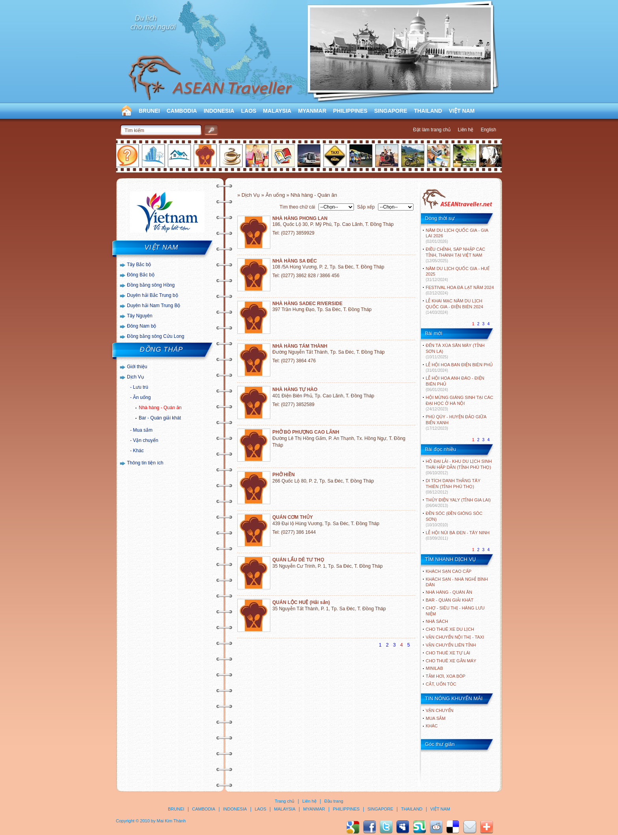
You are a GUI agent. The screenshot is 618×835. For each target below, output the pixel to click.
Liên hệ (466, 129)
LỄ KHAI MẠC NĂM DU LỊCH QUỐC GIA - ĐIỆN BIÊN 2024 (454, 306)
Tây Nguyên (140, 316)
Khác (138, 450)
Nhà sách (437, 621)
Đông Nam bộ (141, 326)
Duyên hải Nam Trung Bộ (153, 305)
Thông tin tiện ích (145, 463)
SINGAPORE (390, 111)
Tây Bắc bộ (139, 264)
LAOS (248, 111)
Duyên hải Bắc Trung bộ (152, 295)
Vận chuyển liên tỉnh (451, 645)
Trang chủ (284, 801)
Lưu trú (140, 387)
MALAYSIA (277, 111)
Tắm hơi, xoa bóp (445, 676)
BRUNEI (149, 111)
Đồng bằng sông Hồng (151, 285)
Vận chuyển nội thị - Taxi (455, 637)
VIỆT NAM (462, 111)
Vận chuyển (145, 440)
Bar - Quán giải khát (160, 418)
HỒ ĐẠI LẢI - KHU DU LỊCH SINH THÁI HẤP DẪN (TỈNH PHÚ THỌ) (459, 467)
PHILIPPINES (350, 111)
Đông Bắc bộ (140, 275)
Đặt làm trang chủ (431, 129)
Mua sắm (143, 430)
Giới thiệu (137, 366)
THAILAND (428, 111)
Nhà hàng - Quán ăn (160, 407)
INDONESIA (219, 111)
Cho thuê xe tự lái (448, 652)
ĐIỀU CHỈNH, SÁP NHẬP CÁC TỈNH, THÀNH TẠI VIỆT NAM (455, 255)
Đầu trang (333, 801)
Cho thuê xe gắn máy (451, 660)
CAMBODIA (182, 111)
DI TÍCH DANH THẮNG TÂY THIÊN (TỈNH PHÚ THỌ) (453, 486)
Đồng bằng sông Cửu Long (155, 336)
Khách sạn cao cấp (448, 571)
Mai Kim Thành (171, 820)
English (488, 129)
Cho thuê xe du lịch (450, 629)
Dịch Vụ (135, 377)
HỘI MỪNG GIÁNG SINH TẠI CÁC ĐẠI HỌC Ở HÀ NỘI (459, 403)
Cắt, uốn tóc (441, 684)
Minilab (434, 668)
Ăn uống (142, 397)
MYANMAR (312, 111)
